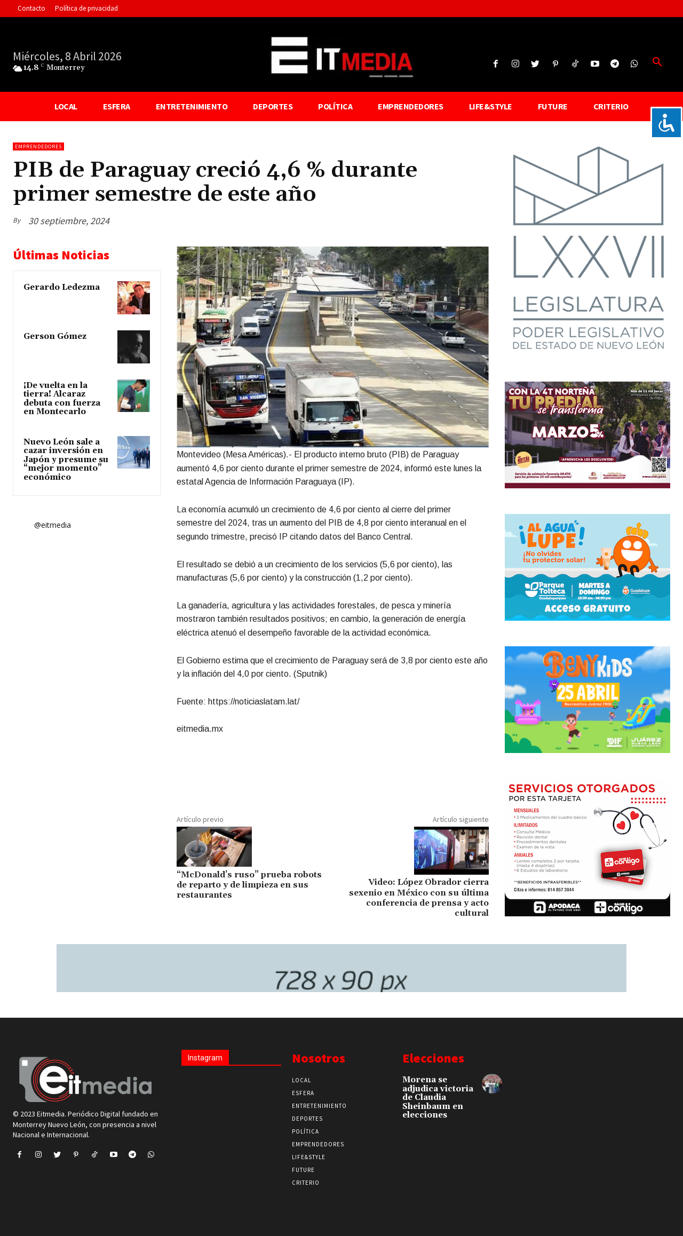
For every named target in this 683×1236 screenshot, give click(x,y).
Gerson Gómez (54, 336)
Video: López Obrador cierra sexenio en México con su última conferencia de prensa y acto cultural (419, 897)
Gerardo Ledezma (61, 287)
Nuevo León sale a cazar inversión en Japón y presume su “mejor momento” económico (65, 459)
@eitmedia (52, 525)
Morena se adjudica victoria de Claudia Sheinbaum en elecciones (437, 1097)
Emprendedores (38, 146)
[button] (657, 62)
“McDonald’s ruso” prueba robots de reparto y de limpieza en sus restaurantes (249, 884)
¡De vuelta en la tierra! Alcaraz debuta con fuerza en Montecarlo (61, 399)
